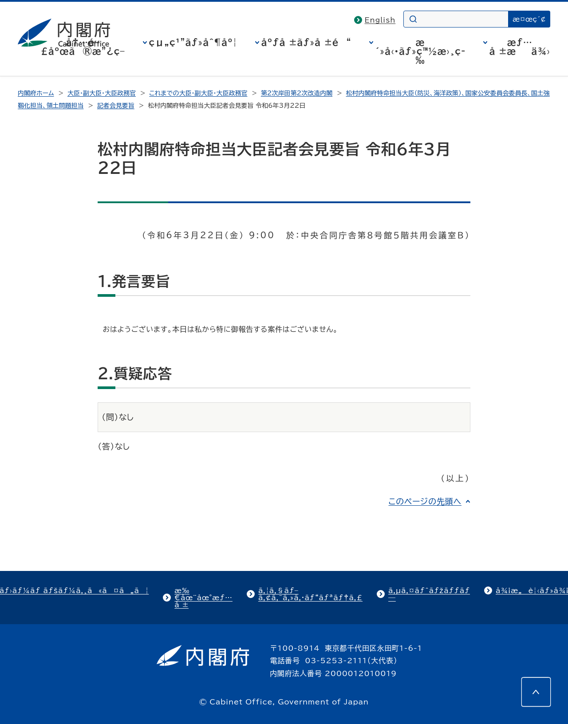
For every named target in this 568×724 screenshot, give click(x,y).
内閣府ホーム (36, 93)
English (380, 20)
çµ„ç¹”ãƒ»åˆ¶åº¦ (193, 42)
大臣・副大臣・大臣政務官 (101, 93)
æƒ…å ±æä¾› (519, 46)
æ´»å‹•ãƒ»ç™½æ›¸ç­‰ (420, 51)
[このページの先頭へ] (536, 692)
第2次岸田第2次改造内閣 (296, 93)
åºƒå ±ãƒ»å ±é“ (306, 42)
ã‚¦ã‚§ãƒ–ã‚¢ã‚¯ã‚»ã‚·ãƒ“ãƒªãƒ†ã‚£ (310, 594)
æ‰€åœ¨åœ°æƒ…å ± (203, 597)
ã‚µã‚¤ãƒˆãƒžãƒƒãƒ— (429, 594)
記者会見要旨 (115, 105)
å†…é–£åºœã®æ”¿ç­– (83, 46)
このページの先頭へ (425, 501)
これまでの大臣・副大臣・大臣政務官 (198, 93)
